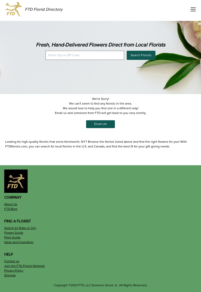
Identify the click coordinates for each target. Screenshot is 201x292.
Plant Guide (12, 237)
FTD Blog (10, 209)
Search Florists (141, 55)
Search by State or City (20, 228)
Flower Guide (13, 233)
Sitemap (10, 275)
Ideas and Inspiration (19, 242)
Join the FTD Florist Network (24, 266)
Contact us (11, 261)
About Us (10, 204)
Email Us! (100, 124)
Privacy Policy (13, 271)
